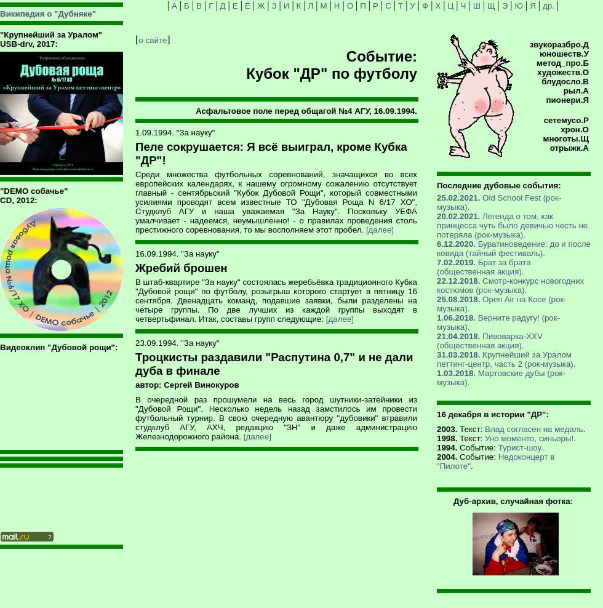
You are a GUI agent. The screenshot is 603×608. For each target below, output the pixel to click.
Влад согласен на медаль (534, 429)
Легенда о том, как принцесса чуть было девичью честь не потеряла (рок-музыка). (512, 225)
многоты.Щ (566, 138)
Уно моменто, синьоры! (529, 438)
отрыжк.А (569, 148)
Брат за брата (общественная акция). (484, 267)
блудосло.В (565, 81)
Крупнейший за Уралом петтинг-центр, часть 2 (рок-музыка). (506, 359)
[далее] (380, 229)
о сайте (152, 40)
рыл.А (576, 90)
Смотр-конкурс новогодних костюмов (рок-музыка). (510, 285)
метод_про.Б (563, 63)
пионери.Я (567, 100)
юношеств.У (564, 53)
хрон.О (575, 129)
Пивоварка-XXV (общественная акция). (490, 341)
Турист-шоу (520, 447)
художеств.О (563, 72)
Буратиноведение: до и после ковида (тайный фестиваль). (514, 248)
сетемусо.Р (566, 120)
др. (548, 5)
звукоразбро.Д (559, 44)
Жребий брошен (181, 268)
